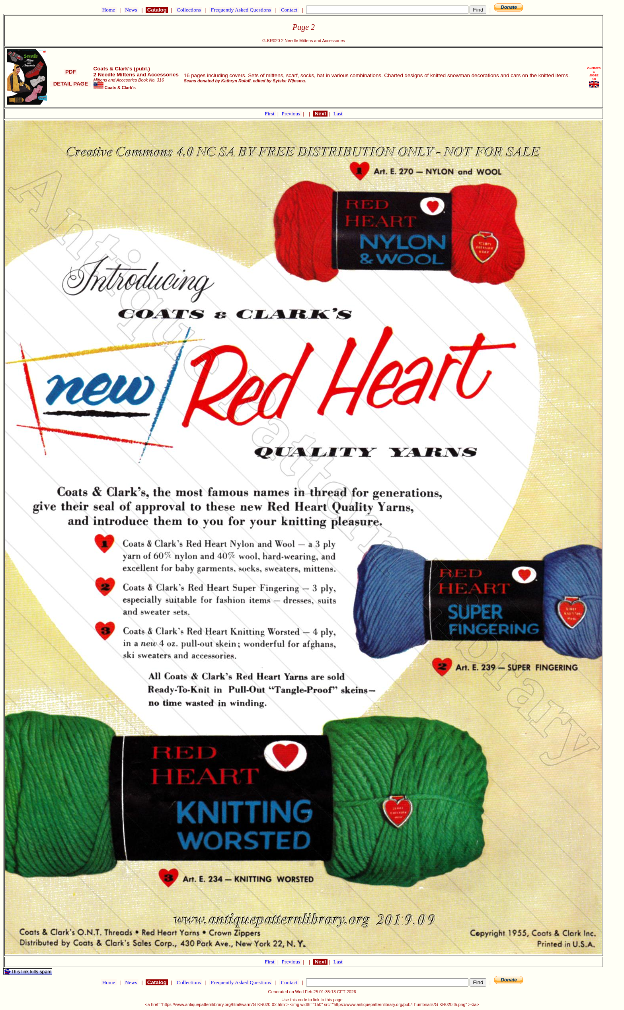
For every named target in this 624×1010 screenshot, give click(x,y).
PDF (70, 72)
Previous (292, 114)
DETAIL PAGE (70, 84)
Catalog (157, 10)
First (270, 114)
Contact (288, 10)
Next (320, 114)
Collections (189, 10)
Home (108, 10)
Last (338, 114)
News (131, 10)
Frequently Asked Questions (240, 10)
